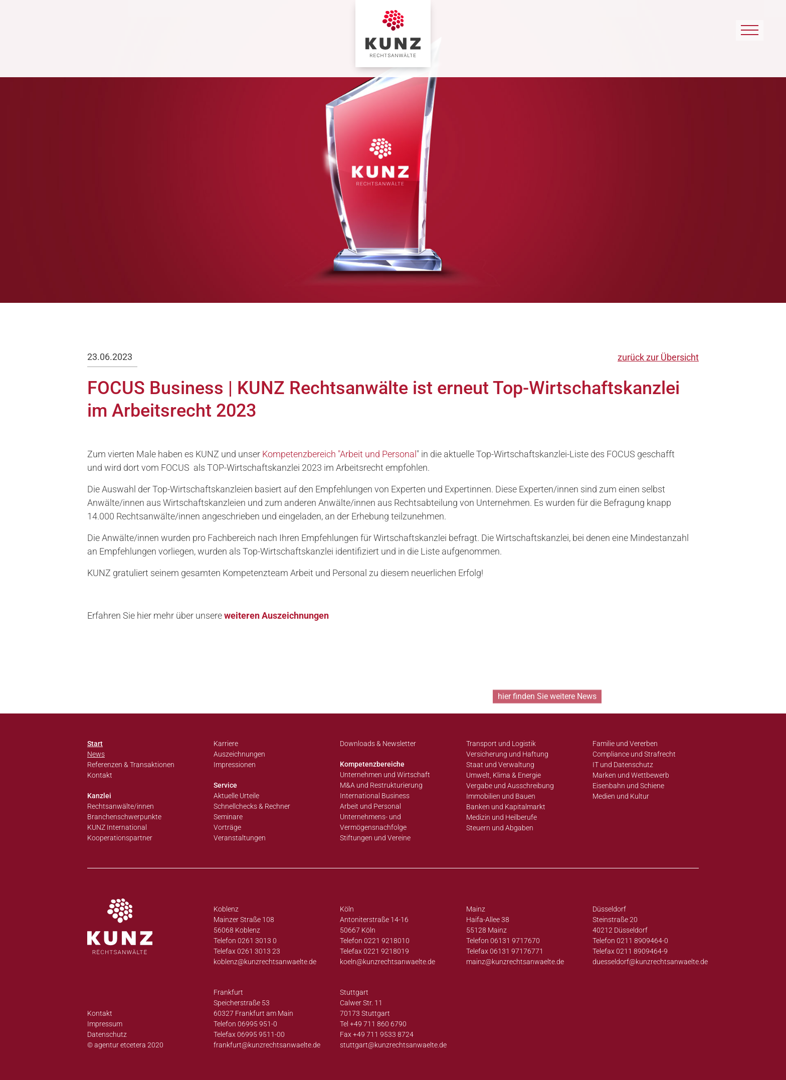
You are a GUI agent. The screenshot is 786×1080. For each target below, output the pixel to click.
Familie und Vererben (625, 744)
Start (95, 744)
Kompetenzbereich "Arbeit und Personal (339, 454)
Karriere (226, 744)
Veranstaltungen (240, 838)
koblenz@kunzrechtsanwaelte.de (265, 962)
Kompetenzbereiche (372, 764)
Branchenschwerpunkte (124, 817)
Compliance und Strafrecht (634, 754)
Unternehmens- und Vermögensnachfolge (373, 822)
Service (225, 785)
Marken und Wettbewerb (631, 775)
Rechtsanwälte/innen (120, 806)
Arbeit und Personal (370, 806)
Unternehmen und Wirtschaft (385, 775)
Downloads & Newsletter (378, 744)
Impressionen (235, 765)
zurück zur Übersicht (658, 357)
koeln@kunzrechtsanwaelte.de (387, 962)
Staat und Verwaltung (500, 765)
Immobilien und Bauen (500, 796)
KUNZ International (117, 827)
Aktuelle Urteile (236, 796)
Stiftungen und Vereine (375, 838)
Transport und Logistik (501, 744)
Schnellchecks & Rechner (252, 806)
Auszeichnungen (239, 754)
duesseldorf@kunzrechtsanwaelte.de (650, 962)
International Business (375, 796)
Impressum (104, 1024)
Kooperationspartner (119, 838)
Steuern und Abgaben (499, 828)
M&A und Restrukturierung (381, 785)
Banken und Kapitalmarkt (505, 807)
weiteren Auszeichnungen (276, 615)
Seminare (228, 817)
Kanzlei (99, 796)
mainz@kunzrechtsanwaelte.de (515, 962)
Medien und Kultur (621, 796)
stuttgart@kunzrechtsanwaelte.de (393, 1045)
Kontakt (99, 775)
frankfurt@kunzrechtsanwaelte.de (267, 1045)
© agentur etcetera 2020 (125, 1045)
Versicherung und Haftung (507, 754)
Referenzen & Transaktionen (130, 765)
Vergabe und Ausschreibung (510, 786)
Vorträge (227, 827)
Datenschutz (107, 1034)
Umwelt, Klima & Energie (503, 775)
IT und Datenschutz (623, 765)
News (96, 754)
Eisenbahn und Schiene (628, 786)
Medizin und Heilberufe (501, 817)
